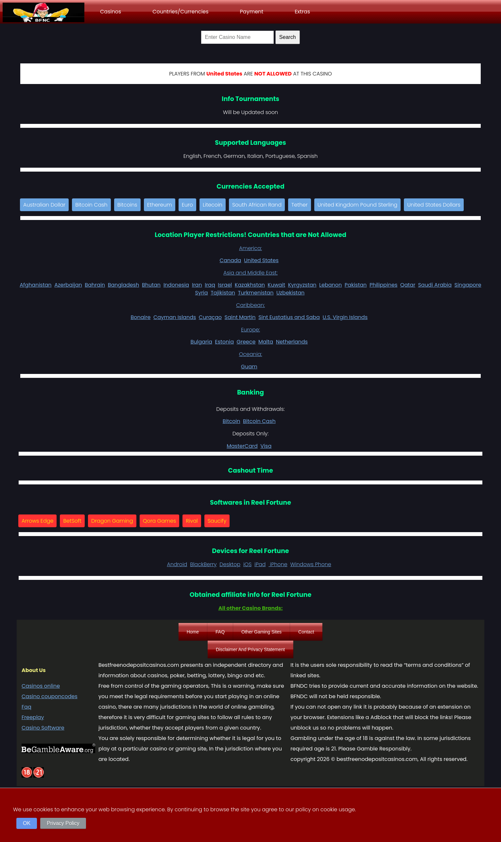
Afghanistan (35, 285)
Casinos (110, 11)
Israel (225, 285)
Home (193, 631)
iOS (247, 564)
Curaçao (210, 317)
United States (261, 260)
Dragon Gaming (112, 521)
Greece (246, 341)
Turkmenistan (256, 292)
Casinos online (41, 686)
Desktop (229, 564)
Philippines (383, 285)
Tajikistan (223, 292)
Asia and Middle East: (250, 273)
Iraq (210, 285)
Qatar (407, 285)
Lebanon (330, 285)
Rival (192, 521)
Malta (265, 341)
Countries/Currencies (180, 11)
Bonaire (140, 317)
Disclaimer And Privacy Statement (250, 649)
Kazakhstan (250, 285)
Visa (265, 446)
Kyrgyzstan (302, 285)
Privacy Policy (63, 823)
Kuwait (276, 285)
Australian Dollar (44, 205)
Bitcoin (231, 421)
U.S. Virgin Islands (345, 317)
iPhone (277, 564)
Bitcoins (127, 205)
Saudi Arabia (435, 285)
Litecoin (212, 205)
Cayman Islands (174, 317)
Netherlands (292, 341)
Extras (302, 11)
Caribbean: (250, 305)
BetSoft (72, 521)
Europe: (250, 329)
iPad (260, 564)
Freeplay (33, 717)
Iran (197, 285)
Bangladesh (123, 285)
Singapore (468, 285)
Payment (252, 11)
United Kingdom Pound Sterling (357, 205)
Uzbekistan (290, 292)
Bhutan (151, 285)
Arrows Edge (37, 521)
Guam (249, 366)
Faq (26, 707)
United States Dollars (433, 205)
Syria (201, 292)
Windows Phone (310, 564)
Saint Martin (240, 317)
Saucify (217, 521)
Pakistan (356, 285)
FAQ (220, 631)
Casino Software (43, 728)
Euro (187, 205)
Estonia (224, 341)
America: (250, 248)
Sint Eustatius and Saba (289, 317)
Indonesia (176, 285)
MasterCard (242, 446)
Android (177, 564)
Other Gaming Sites (261, 631)
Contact (306, 631)
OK (26, 823)
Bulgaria (201, 341)
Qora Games (159, 521)
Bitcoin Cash (91, 205)
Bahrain (95, 285)
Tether (299, 205)
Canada (230, 260)
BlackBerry (203, 564)
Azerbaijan (68, 285)
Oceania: (250, 354)
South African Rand (257, 205)
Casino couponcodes (50, 696)
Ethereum (159, 205)
